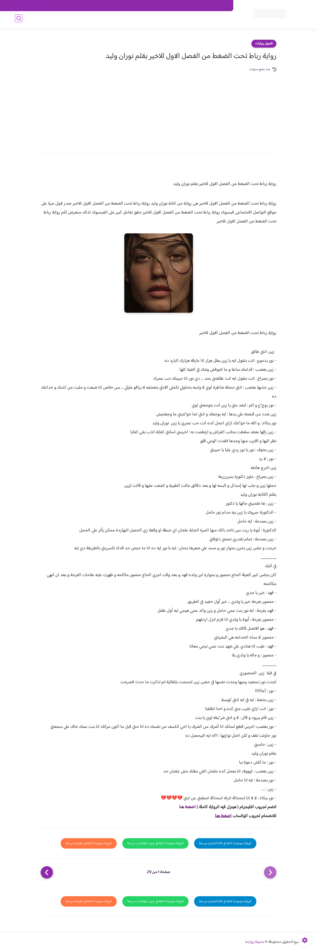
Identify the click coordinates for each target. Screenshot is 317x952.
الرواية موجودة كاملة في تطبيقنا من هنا (89, 843)
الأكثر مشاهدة (168, 20)
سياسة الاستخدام (158, 6)
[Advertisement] (158, 109)
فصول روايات (264, 44)
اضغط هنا (187, 807)
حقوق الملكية (201, 6)
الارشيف (105, 6)
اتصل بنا (222, 6)
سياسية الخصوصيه (128, 6)
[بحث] (18, 20)
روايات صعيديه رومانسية (134, 20)
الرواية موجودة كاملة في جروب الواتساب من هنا (155, 843)
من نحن (181, 6)
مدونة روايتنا (254, 942)
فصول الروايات (216, 20)
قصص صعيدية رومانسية (92, 20)
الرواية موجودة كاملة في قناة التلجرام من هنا (225, 843)
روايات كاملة (191, 20)
